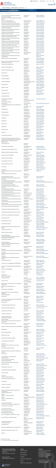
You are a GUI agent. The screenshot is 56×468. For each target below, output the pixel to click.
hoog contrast (42, 1)
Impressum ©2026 (41, 460)
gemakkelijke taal (34, 1)
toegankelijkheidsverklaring (43, 462)
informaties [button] (22, 7)
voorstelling (22, 456)
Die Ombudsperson (23, 454)
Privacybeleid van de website (43, 461)
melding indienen (14, 7)
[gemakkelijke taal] (3, 464)
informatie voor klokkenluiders (25, 458)
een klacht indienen (6, 7)
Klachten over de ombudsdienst (26, 462)
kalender (21, 460)
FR (50, 1)
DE (47, 1)
